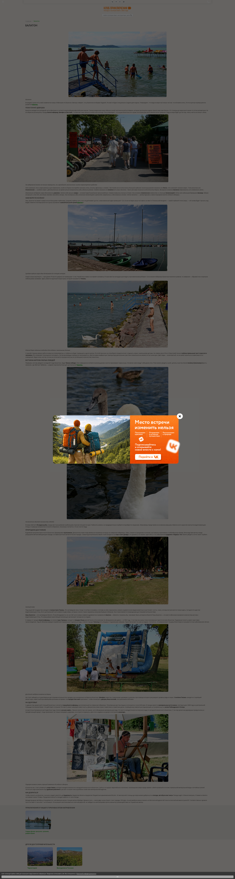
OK (117, 877)
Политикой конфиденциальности (86, 873)
